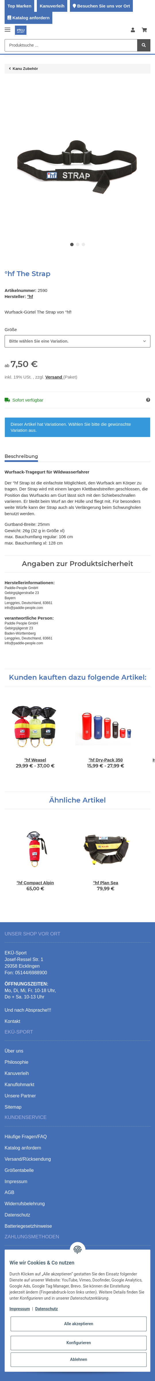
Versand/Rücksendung (28, 1159)
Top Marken (19, 5)
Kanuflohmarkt (19, 1084)
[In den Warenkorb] (9, 84)
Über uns (14, 1050)
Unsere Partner (20, 1095)
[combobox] (77, 341)
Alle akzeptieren (78, 1323)
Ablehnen (78, 1359)
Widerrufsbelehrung (25, 1203)
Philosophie (16, 1062)
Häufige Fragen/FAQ (26, 1136)
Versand (54, 377)
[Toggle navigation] (7, 27)
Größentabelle (19, 1170)
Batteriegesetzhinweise (28, 1226)
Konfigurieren (78, 1342)
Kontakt (12, 1021)
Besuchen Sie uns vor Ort (103, 5)
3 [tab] (83, 244)
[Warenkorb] (144, 30)
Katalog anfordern (30, 17)
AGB (9, 1192)
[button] (132, 30)
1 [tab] (72, 244)
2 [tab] (77, 244)
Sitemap (13, 1107)
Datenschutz (46, 1308)
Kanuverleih (52, 5)
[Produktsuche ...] (71, 45)
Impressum (19, 1308)
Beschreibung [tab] (21, 456)
